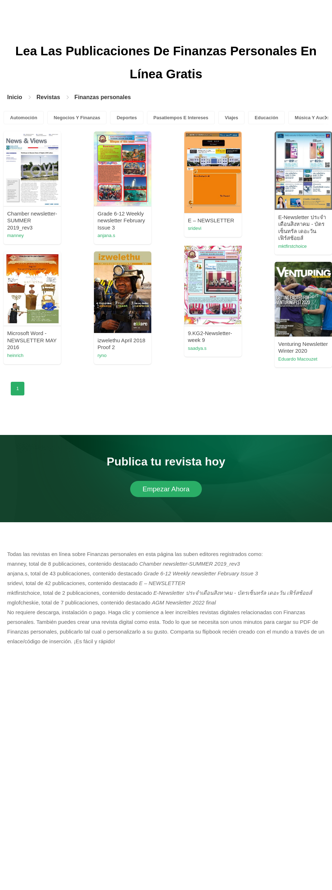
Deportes (127, 117)
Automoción (23, 117)
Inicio (14, 97)
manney (15, 235)
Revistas (48, 97)
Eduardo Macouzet (297, 359)
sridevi (194, 228)
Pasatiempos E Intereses (180, 117)
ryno (102, 355)
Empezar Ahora (166, 489)
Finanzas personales (103, 97)
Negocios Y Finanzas (77, 117)
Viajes (231, 117)
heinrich (15, 355)
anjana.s (106, 235)
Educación (266, 117)
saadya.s (197, 348)
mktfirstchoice (292, 246)
